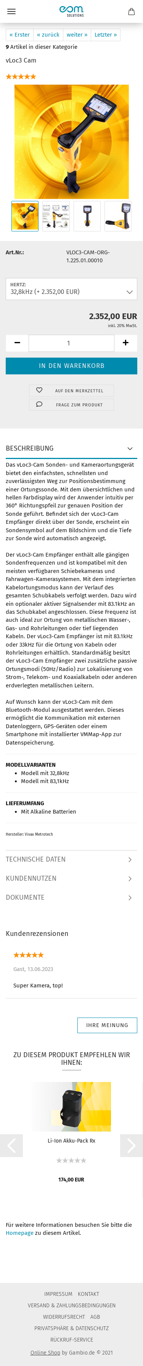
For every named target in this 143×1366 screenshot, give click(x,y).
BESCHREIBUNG (29, 448)
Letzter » (106, 34)
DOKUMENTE (25, 897)
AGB (95, 1317)
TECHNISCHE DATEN (36, 859)
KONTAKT (88, 1294)
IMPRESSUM (58, 1294)
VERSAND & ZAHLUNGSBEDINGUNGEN (72, 1305)
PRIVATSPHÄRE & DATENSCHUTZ (71, 1328)
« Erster (20, 34)
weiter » (77, 34)
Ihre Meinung (107, 1025)
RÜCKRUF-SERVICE (71, 1340)
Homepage (20, 1233)
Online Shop (45, 1353)
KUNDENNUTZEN (31, 878)
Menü (11, 11)
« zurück (48, 34)
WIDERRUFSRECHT (64, 1317)
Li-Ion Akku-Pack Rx (71, 1141)
